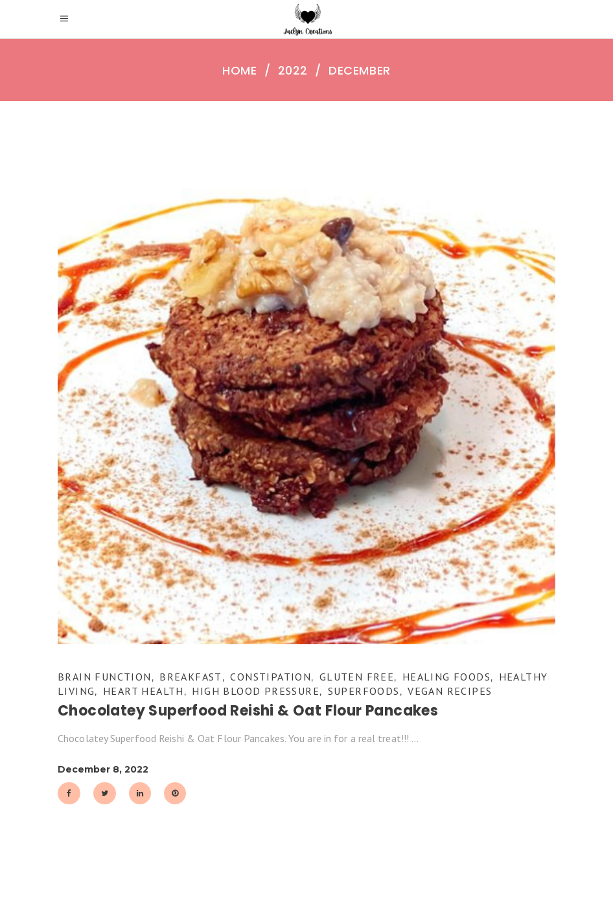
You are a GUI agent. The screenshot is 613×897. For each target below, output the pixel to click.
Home (239, 70)
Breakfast (190, 676)
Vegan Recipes (450, 690)
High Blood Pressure (255, 690)
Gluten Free (356, 676)
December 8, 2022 (103, 769)
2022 (293, 70)
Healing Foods (446, 676)
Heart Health (143, 690)
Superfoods (364, 690)
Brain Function (105, 676)
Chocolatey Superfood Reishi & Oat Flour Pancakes (248, 711)
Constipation (270, 676)
